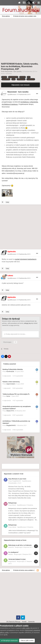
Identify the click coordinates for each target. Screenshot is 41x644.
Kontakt (24, 621)
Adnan (14, 527)
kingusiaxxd (12, 561)
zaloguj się (27, 323)
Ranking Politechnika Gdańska (13, 369)
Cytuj (7, 202)
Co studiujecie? (13, 552)
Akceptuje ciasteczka (9, 640)
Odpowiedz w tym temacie (20, 85)
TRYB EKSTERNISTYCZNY (17, 559)
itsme (8, 396)
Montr (14, 505)
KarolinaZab (10, 371)
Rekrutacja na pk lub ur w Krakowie (20, 545)
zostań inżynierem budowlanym (25, 259)
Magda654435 (11, 425)
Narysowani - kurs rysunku (13, 71)
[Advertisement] (20, 39)
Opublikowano (18, 94)
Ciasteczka (31, 621)
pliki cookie (26, 628)
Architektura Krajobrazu (10, 104)
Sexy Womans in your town (17, 479)
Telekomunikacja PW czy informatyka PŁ (16, 394)
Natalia (10, 554)
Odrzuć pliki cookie (27, 640)
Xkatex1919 (10, 411)
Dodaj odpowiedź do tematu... (15, 334)
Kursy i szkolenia (6, 73)
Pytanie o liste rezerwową (11, 381)
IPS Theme (9, 621)
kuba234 (11, 547)
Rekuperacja (12, 503)
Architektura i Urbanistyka (29, 102)
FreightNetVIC (16, 481)
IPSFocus (17, 621)
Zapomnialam (10, 384)
